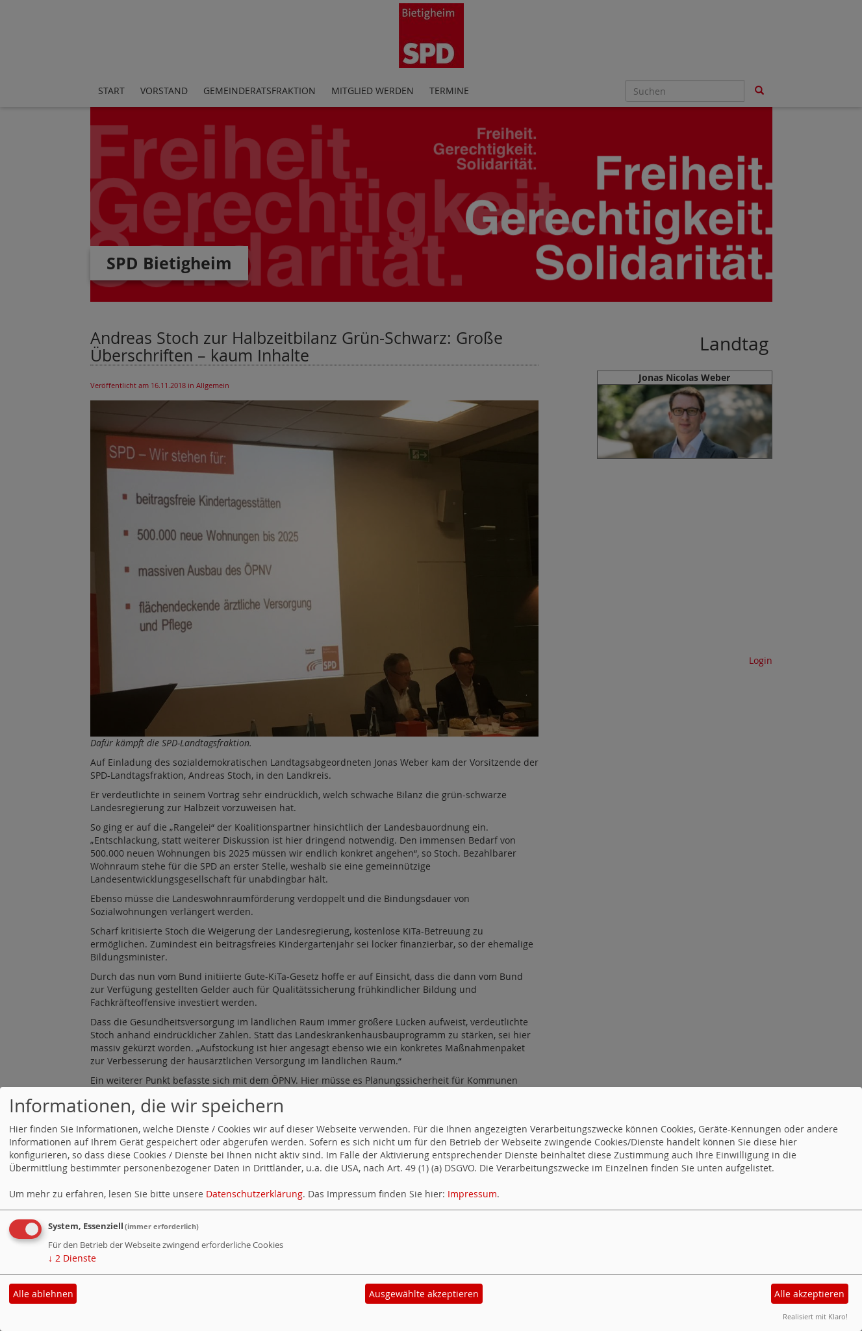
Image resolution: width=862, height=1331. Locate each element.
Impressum (472, 1194)
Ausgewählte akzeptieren (424, 1294)
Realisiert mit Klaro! (815, 1316)
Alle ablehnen (43, 1294)
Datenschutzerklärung (254, 1194)
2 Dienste (72, 1258)
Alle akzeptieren (809, 1294)
